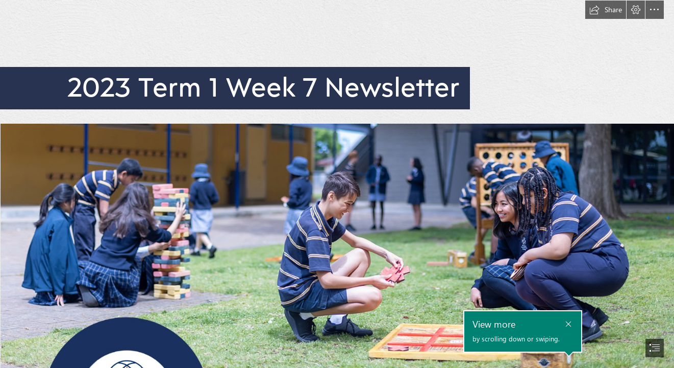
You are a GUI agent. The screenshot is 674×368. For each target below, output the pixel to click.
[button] (605, 10)
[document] (337, 184)
